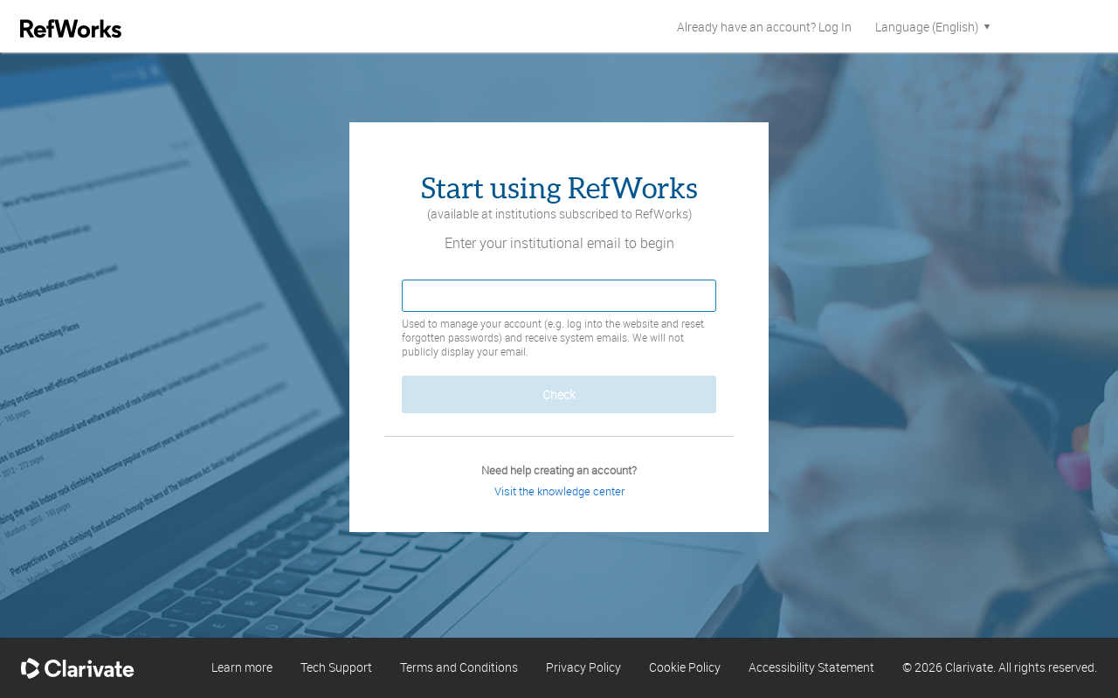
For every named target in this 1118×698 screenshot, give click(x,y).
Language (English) (934, 26)
